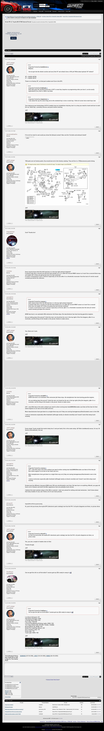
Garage (41, 11)
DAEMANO (23, 656)
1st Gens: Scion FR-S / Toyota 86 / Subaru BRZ (52, 16)
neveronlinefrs (11, 134)
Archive (74, 721)
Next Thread (56, 679)
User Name (36, 4)
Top (102, 721)
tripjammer (10, 232)
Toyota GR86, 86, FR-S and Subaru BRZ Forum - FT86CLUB (59, 721)
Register (35, 11)
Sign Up (13, 38)
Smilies (6, 692)
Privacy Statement (81, 721)
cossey (9, 271)
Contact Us (42, 721)
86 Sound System (9, 707)
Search (68, 11)
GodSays (9, 572)
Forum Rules (8, 697)
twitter (95, 1)
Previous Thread (50, 679)
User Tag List (8, 50)
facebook (100, 1)
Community (48, 11)
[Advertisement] (62, 36)
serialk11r (9, 297)
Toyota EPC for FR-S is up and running (13, 711)
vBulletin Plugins (48, 729)
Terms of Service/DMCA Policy (93, 721)
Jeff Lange (10, 63)
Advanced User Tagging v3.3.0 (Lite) (42, 727)
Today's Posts (61, 11)
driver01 (9, 503)
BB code (7, 690)
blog (92, 1)
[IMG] (6, 693)
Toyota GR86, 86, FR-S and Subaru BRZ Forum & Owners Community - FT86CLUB (24, 16)
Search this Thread (94, 56)
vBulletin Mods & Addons (56, 727)
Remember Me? (50, 4)
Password (36, 6)
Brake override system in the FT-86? (13, 714)
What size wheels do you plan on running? (14, 709)
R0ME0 (48, 656)
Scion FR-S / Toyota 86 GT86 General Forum (72, 16)
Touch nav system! (9, 704)
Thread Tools (85, 56)
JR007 (36, 656)
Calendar (54, 11)
